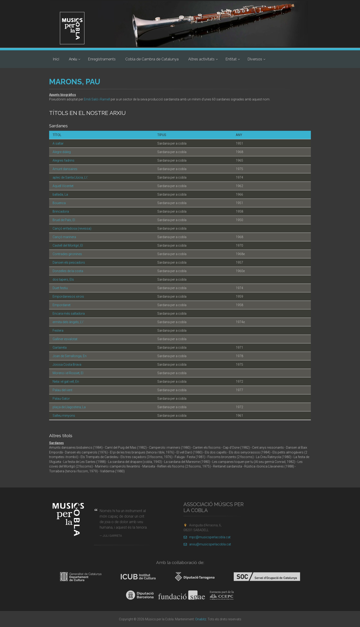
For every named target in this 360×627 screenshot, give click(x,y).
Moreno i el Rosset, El (68, 373)
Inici (56, 59)
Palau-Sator (61, 398)
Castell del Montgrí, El (68, 245)
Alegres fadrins (63, 160)
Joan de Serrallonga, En (70, 356)
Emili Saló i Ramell (97, 99)
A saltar (58, 143)
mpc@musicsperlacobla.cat (207, 537)
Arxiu (73, 59)
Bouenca (59, 203)
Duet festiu (60, 288)
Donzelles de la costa (68, 271)
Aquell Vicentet (63, 186)
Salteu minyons (64, 415)
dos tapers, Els (63, 279)
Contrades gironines (67, 254)
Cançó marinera (64, 237)
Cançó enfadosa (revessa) (72, 228)
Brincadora (61, 211)
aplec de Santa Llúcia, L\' (70, 177)
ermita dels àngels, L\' (68, 322)
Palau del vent (62, 390)
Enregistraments (102, 59)
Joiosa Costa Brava (67, 364)
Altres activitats (201, 59)
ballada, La (60, 194)
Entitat (231, 59)
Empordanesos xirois (68, 296)
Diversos (255, 59)
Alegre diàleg (62, 152)
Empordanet (61, 305)
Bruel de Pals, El (64, 220)
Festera (58, 330)
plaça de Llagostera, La (69, 407)
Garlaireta (60, 347)
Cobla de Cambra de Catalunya (152, 59)
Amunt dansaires (65, 169)
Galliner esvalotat (65, 339)
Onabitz (200, 619)
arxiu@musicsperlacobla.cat (207, 544)
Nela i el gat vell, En (66, 381)
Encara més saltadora (69, 313)
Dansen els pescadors (69, 262)
